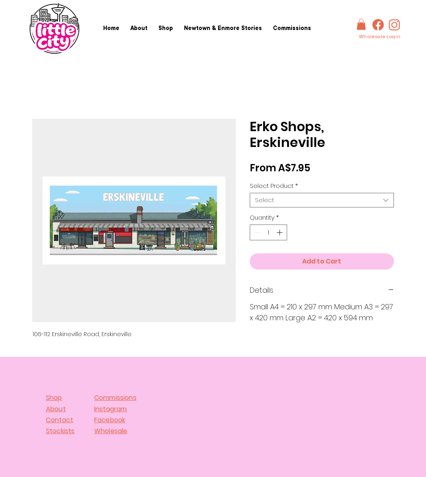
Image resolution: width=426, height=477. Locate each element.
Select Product (274, 186)
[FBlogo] (378, 25)
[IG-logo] (394, 25)
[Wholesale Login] (380, 37)
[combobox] (322, 200)
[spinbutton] (268, 232)
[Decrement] (256, 232)
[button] (361, 24)
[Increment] (280, 232)
